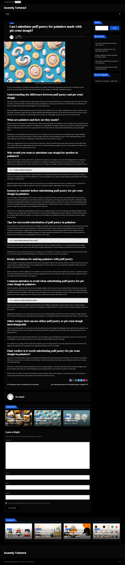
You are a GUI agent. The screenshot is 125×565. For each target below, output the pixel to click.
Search (97, 22)
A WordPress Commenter (102, 81)
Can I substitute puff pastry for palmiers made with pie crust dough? (46, 29)
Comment (9, 440)
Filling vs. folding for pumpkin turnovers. (16, 419)
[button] (119, 14)
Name (7, 473)
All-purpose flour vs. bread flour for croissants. (23, 384)
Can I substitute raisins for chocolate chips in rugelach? (69, 384)
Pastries (12, 23)
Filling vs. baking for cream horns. (74, 419)
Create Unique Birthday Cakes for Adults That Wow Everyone (106, 68)
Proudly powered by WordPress (11, 562)
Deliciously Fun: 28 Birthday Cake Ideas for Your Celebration (107, 62)
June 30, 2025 (12, 536)
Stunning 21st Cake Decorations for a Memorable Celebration (105, 50)
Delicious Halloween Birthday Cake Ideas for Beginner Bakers (106, 56)
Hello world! (114, 81)
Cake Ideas (9, 529)
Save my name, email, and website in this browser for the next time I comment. (29, 503)
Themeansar (31, 562)
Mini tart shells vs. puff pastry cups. (46, 419)
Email (7, 483)
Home (7, 14)
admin (19, 36)
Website (8, 493)
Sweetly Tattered (15, 7)
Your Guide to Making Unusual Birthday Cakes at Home (106, 44)
